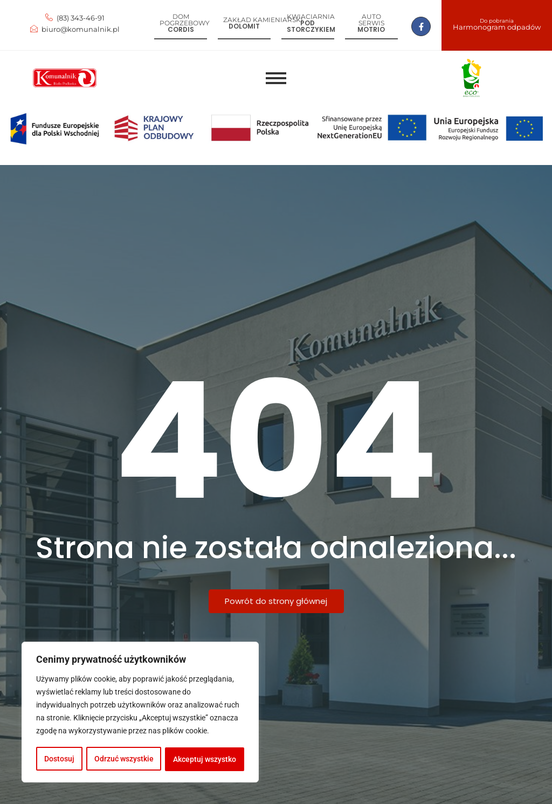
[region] (140, 712)
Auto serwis (371, 19)
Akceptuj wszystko (205, 759)
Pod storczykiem (311, 26)
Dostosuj (59, 759)
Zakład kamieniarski (263, 20)
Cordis (181, 29)
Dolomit (244, 26)
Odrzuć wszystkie (124, 759)
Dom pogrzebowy (185, 19)
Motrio (371, 29)
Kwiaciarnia (311, 16)
